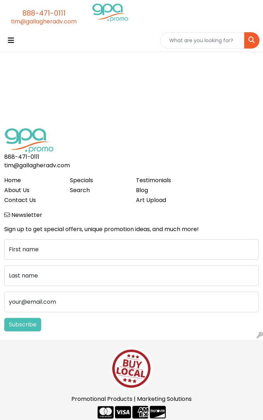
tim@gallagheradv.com (44, 21)
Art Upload (151, 200)
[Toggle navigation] (11, 40)
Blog (142, 190)
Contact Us (20, 200)
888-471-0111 (44, 13)
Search (80, 190)
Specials (81, 180)
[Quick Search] (202, 40)
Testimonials (153, 180)
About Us (16, 190)
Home (12, 180)
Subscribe (23, 324)
